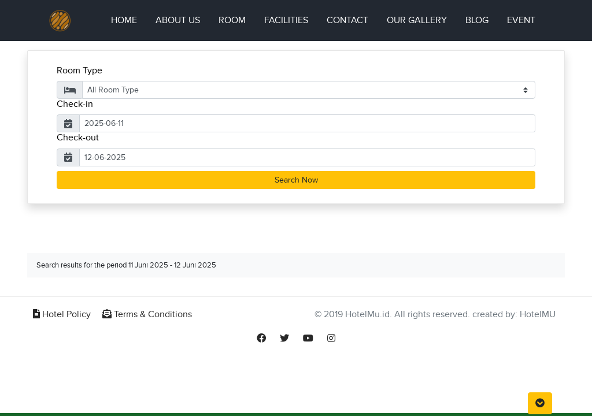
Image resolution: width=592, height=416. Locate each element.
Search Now (296, 180)
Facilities (286, 20)
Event (521, 20)
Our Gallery (417, 20)
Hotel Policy (62, 314)
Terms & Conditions (147, 314)
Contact (347, 20)
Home (128, 19)
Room (232, 20)
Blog (477, 20)
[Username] (307, 123)
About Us (178, 20)
